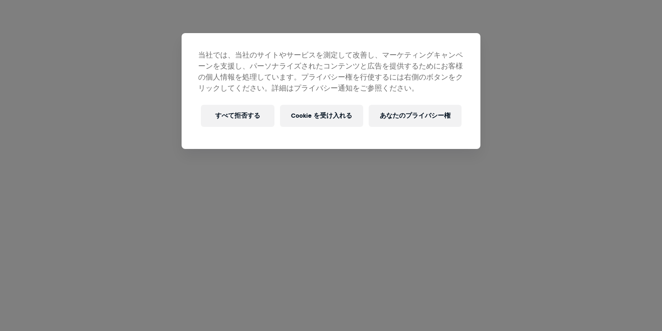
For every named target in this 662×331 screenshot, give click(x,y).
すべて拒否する (237, 115)
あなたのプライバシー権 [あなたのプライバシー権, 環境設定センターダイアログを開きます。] (415, 115)
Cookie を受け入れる (321, 115)
